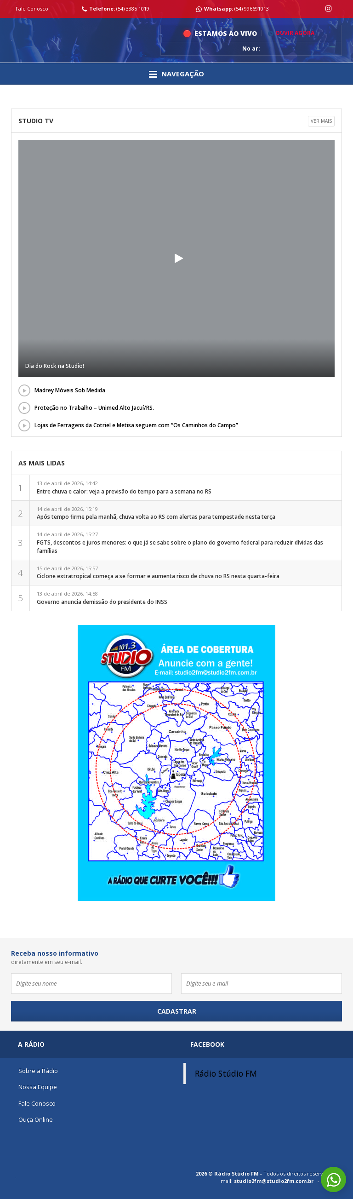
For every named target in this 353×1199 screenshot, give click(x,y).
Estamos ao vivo (225, 33)
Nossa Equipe (37, 1087)
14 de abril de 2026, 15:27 (180, 543)
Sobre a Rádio (38, 1071)
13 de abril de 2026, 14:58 (102, 598)
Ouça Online (35, 1119)
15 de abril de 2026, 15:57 (158, 572)
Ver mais (321, 121)
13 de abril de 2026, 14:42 (124, 487)
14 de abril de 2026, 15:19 (156, 513)
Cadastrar (176, 1011)
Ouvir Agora (291, 33)
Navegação (176, 74)
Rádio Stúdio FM (226, 1073)
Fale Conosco (32, 8)
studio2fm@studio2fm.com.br (273, 1180)
